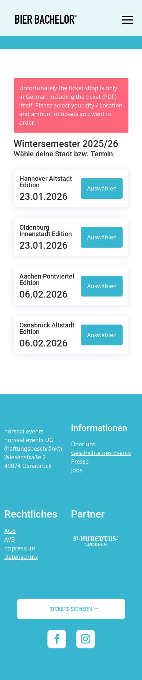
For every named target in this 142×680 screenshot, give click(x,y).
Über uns (83, 444)
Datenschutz (21, 557)
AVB (9, 539)
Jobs (76, 470)
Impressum (19, 548)
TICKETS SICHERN (71, 608)
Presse (79, 461)
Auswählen (101, 188)
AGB (10, 531)
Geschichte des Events (101, 453)
